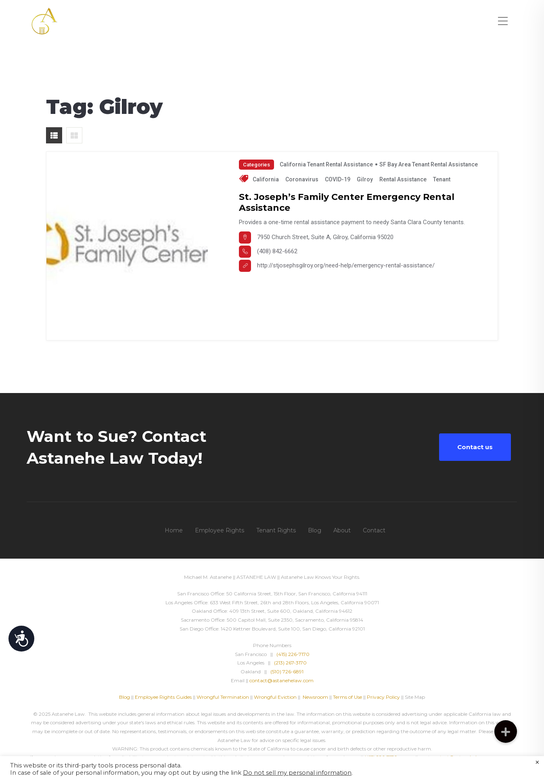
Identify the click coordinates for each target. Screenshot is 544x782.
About (342, 530)
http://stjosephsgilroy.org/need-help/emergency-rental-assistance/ (346, 265)
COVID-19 (337, 179)
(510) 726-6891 (286, 671)
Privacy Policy (383, 697)
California (266, 179)
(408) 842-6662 (277, 251)
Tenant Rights (276, 530)
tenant (441, 179)
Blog (314, 530)
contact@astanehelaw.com (281, 680)
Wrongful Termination (223, 697)
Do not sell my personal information (297, 772)
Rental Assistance (403, 179)
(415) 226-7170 (293, 654)
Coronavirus (301, 179)
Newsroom (315, 697)
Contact (374, 530)
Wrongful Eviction (275, 697)
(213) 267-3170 (290, 663)
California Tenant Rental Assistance (326, 164)
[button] (505, 731)
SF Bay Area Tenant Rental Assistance (428, 164)
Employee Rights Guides (163, 697)
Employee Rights (219, 530)
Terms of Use (347, 697)
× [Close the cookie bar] (537, 762)
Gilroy (365, 179)
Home (174, 530)
